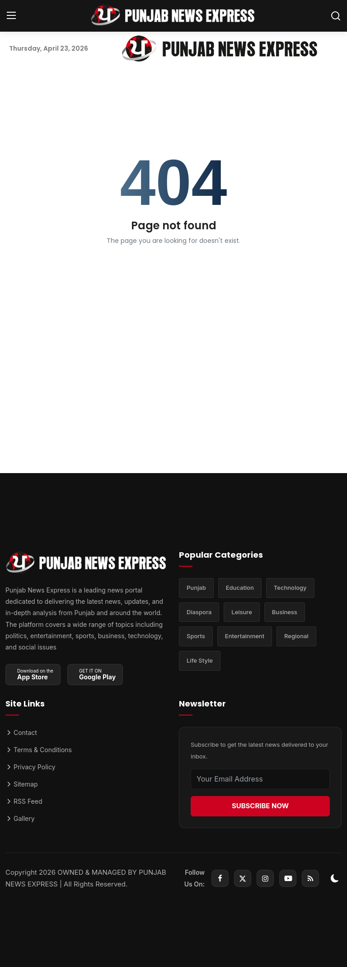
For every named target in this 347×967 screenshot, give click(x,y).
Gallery (20, 818)
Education (240, 588)
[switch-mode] (335, 878)
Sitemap (21, 784)
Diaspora (199, 612)
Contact (21, 732)
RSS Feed (23, 801)
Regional (296, 636)
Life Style (200, 661)
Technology (290, 588)
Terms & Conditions (38, 750)
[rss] (310, 878)
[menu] (11, 16)
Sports (196, 636)
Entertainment (244, 636)
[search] (335, 16)
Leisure (241, 612)
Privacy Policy (30, 767)
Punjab (196, 588)
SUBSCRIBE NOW (260, 805)
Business (284, 612)
